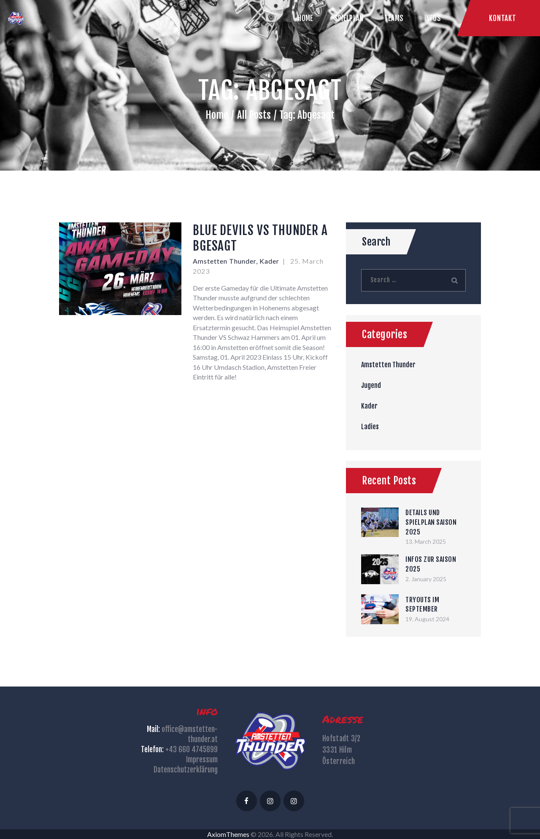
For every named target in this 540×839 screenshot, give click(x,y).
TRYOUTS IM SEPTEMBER (422, 605)
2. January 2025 (425, 578)
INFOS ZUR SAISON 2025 (430, 564)
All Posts (254, 115)
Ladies (370, 426)
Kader (269, 261)
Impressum (202, 759)
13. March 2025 (425, 541)
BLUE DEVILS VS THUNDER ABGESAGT (260, 238)
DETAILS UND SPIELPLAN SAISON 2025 (430, 522)
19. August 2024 (427, 619)
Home (216, 115)
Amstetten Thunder (224, 261)
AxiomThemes (228, 834)
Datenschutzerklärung (186, 769)
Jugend (371, 385)
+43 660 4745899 (191, 749)
